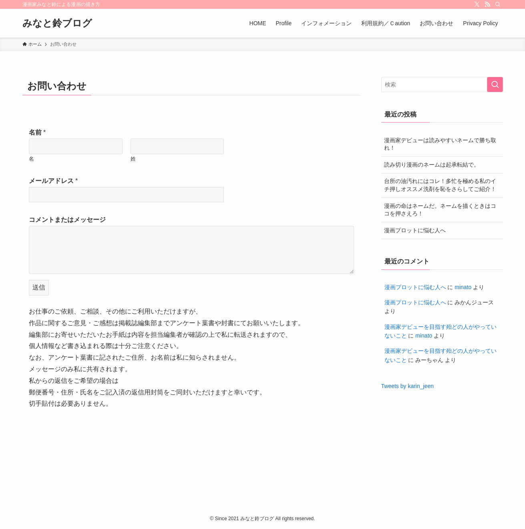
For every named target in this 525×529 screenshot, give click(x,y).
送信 (38, 287)
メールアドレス (53, 180)
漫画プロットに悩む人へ (415, 230)
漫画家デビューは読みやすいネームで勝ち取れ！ (440, 144)
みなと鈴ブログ (57, 23)
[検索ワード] (442, 84)
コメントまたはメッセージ (67, 219)
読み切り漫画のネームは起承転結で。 (431, 164)
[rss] (487, 4)
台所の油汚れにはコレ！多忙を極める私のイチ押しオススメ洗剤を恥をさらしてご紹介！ (440, 185)
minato (463, 287)
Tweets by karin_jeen (407, 386)
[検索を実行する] (495, 84)
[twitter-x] (477, 4)
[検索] (498, 4)
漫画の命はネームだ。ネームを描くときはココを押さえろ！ (440, 210)
